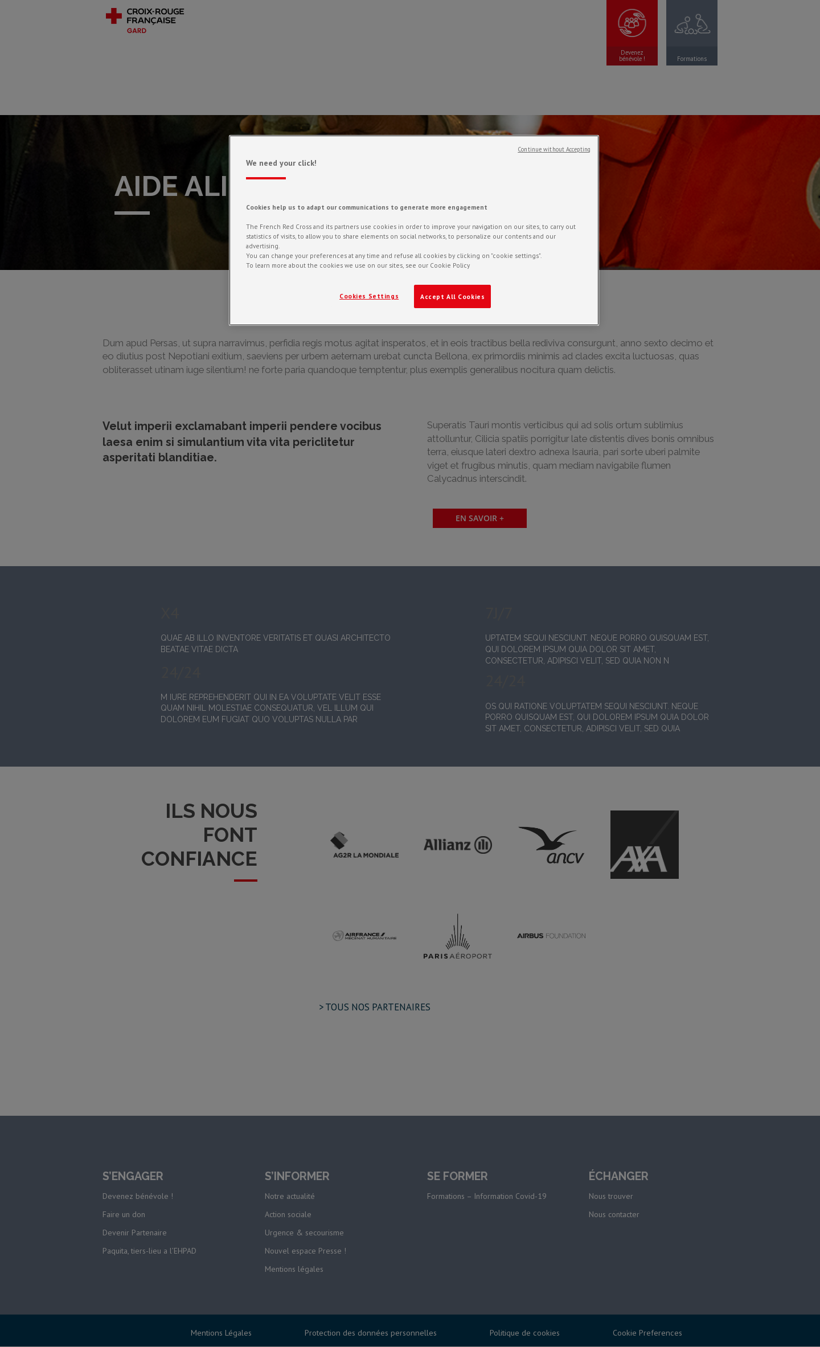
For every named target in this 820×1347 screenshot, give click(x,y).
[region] (414, 230)
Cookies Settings (369, 296)
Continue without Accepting (554, 149)
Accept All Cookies (452, 296)
